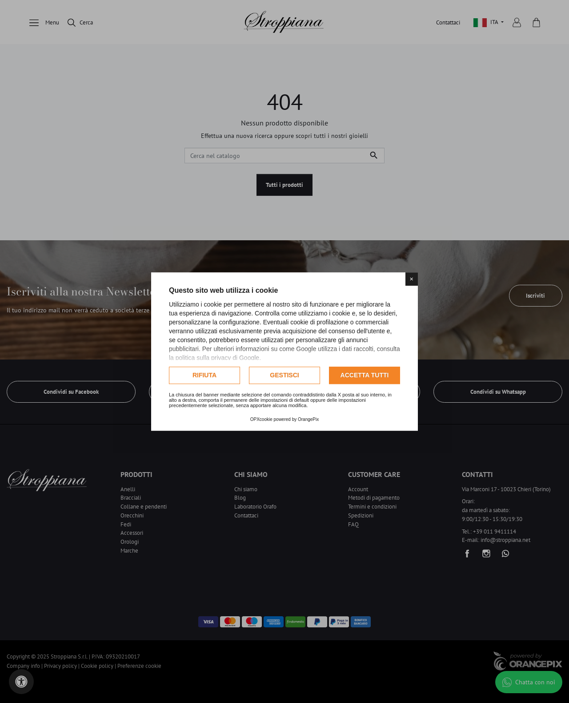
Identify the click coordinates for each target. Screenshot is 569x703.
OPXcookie (261, 419)
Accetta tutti (365, 375)
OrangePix (308, 419)
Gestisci (284, 375)
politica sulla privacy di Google (217, 357)
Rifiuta (204, 375)
